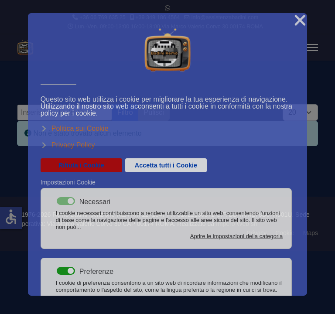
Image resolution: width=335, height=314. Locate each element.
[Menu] (312, 47)
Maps (310, 232)
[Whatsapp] (167, 7)
